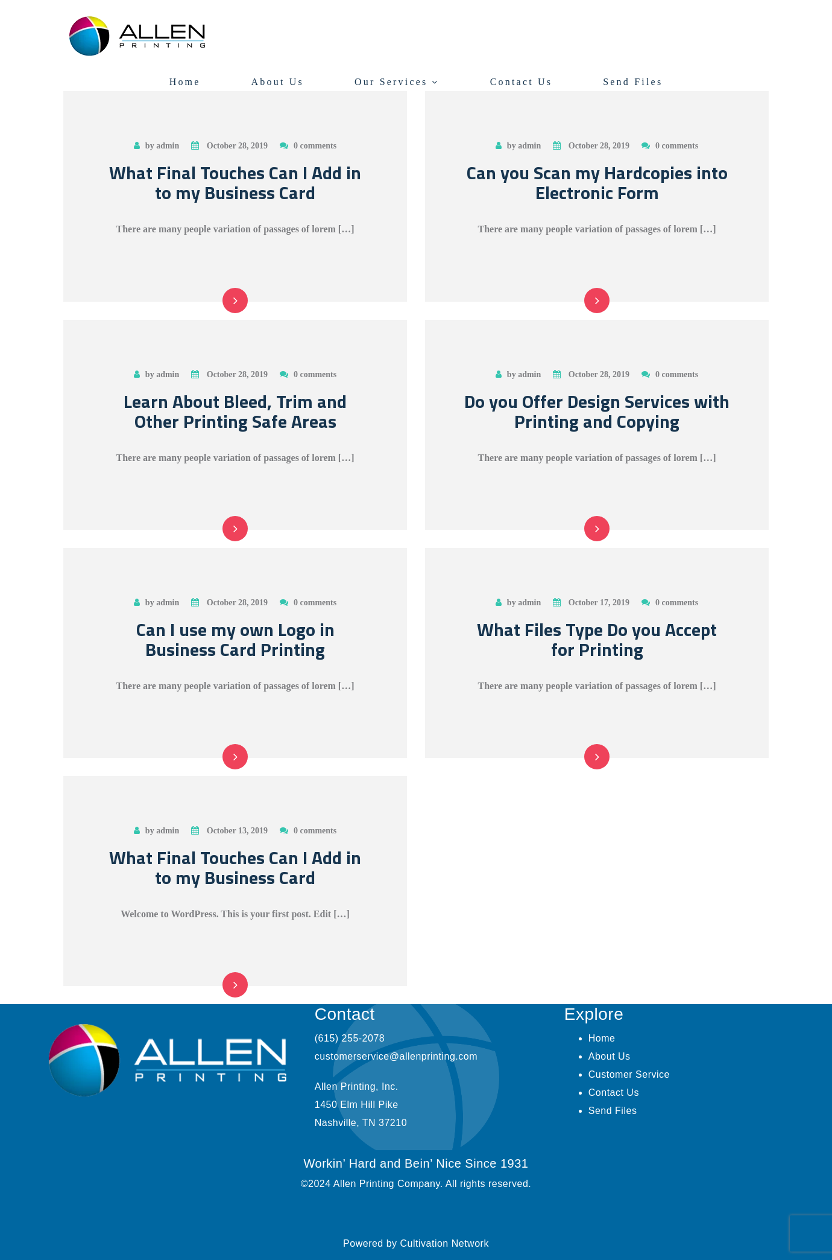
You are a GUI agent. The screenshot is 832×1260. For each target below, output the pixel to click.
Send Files (633, 82)
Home (185, 82)
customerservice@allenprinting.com (396, 1056)
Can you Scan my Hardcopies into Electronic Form (597, 182)
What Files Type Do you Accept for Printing (597, 639)
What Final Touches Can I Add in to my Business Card (235, 182)
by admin (156, 145)
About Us (277, 82)
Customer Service (629, 1074)
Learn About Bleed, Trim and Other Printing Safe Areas (235, 411)
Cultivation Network (444, 1243)
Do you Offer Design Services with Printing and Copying (597, 411)
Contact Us (521, 82)
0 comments (308, 145)
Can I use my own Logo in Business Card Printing (235, 639)
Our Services (391, 82)
